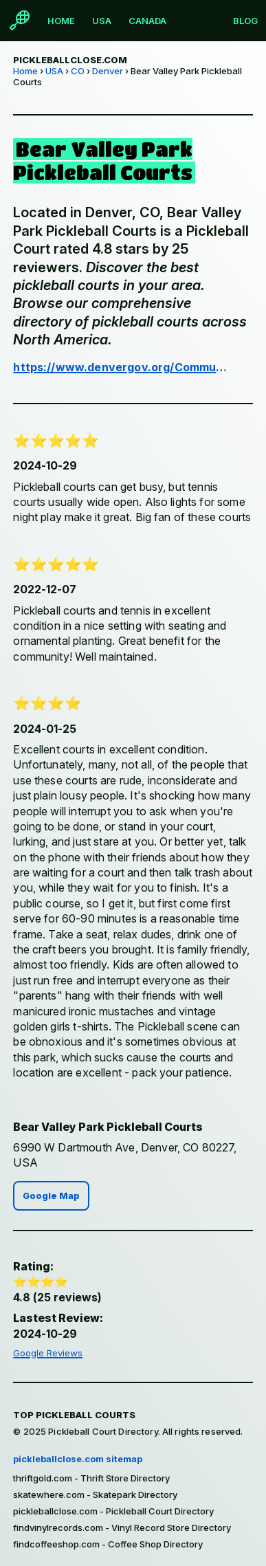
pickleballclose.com (70, 59)
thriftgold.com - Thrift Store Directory (91, 1478)
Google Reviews (47, 1352)
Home (61, 20)
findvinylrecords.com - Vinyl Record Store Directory (122, 1527)
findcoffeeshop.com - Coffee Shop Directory (108, 1544)
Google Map (51, 1196)
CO (78, 70)
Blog (245, 20)
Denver (107, 70)
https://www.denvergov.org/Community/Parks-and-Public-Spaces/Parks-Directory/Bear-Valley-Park (120, 367)
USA (101, 20)
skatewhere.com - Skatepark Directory (95, 1494)
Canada (147, 20)
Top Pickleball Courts (74, 1414)
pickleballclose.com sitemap (77, 1458)
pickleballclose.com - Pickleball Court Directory (113, 1511)
